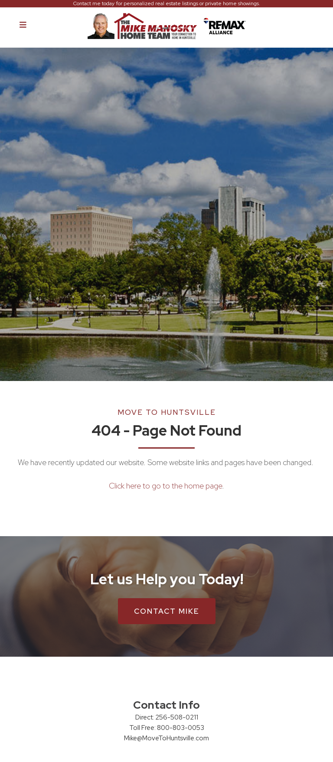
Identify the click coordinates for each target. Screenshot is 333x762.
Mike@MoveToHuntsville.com (166, 738)
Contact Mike (166, 611)
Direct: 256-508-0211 (166, 717)
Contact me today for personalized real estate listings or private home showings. (166, 4)
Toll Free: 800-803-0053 (166, 727)
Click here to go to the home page (165, 486)
